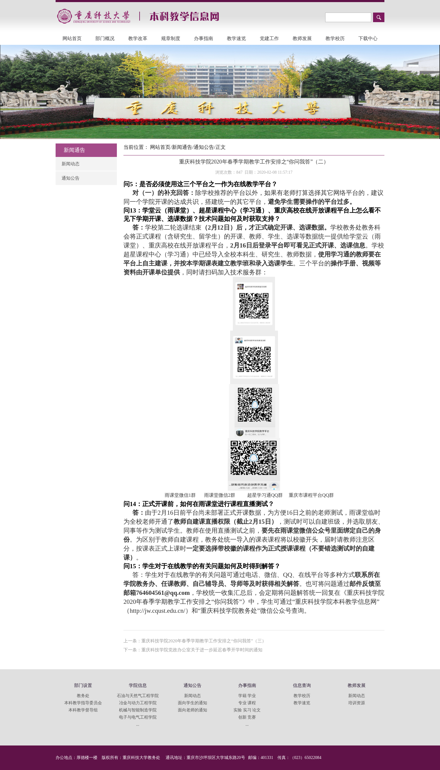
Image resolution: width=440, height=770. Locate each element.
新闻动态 (71, 163)
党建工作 (269, 38)
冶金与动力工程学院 (138, 703)
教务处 (83, 695)
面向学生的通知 (192, 703)
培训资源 (356, 703)
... (137, 724)
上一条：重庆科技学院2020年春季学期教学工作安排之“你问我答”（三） (194, 640)
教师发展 (302, 38)
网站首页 (72, 38)
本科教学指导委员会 (83, 703)
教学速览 (236, 38)
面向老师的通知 (192, 710)
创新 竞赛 (247, 717)
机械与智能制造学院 (138, 710)
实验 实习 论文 (247, 710)
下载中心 (368, 38)
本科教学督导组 (83, 710)
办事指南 (203, 38)
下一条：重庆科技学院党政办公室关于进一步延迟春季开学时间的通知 (192, 649)
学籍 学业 (247, 695)
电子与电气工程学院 (138, 717)
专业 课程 (247, 703)
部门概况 (104, 38)
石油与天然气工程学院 (138, 695)
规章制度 (170, 38)
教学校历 (335, 38)
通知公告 (71, 178)
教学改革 (137, 38)
